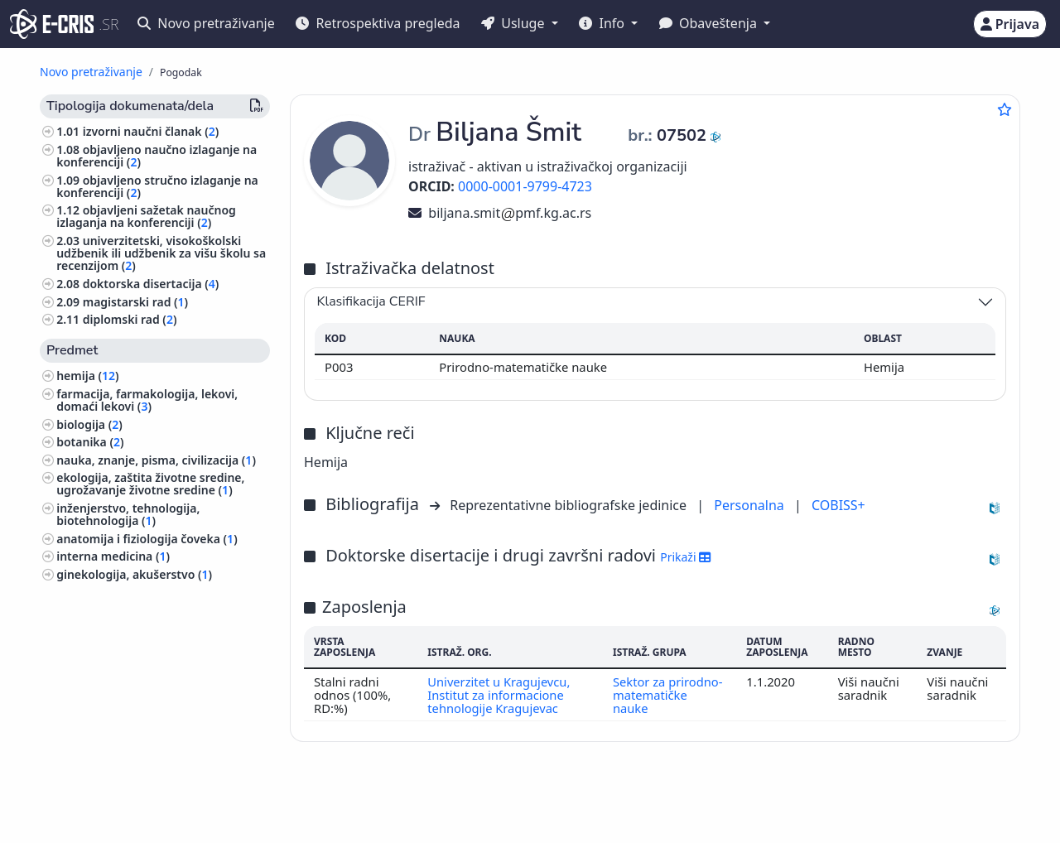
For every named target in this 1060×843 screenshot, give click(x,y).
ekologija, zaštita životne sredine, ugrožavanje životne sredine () (150, 484)
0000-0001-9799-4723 (525, 186)
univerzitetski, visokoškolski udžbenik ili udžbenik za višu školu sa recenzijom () (161, 253)
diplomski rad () (130, 319)
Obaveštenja (709, 23)
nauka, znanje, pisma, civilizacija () (156, 460)
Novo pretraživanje (206, 23)
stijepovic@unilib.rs (945, 804)
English (569, 804)
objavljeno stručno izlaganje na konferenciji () (157, 186)
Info (603, 23)
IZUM (112, 804)
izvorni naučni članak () (151, 131)
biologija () (89, 424)
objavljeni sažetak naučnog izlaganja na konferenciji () (146, 216)
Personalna (751, 505)
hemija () (87, 375)
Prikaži (685, 557)
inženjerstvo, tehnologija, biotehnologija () (128, 514)
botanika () (89, 442)
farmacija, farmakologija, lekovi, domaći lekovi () (147, 400)
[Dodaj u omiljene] (1004, 109)
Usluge (514, 23)
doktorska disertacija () (151, 283)
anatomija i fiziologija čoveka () (146, 539)
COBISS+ (838, 505)
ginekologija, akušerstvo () (134, 574)
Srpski (488, 804)
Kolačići (177, 821)
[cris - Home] (52, 24)
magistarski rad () (135, 302)
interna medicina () (113, 556)
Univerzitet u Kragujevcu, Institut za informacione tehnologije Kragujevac (499, 695)
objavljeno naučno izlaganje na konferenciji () (156, 156)
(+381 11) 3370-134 (821, 804)
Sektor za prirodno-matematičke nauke (668, 695)
